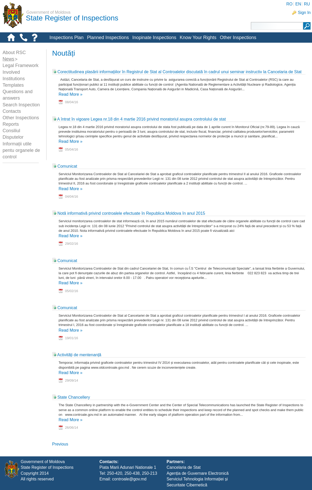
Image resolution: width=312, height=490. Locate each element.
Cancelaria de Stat (184, 467)
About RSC (14, 52)
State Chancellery (71, 397)
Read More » (71, 94)
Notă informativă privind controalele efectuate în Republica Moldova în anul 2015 (128, 213)
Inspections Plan (66, 37)
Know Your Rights (198, 37)
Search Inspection (21, 104)
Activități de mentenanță (76, 355)
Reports (11, 124)
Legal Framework (20, 65)
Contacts (12, 111)
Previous (60, 444)
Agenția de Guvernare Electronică (198, 473)
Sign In (304, 12)
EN (298, 4)
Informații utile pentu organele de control (21, 150)
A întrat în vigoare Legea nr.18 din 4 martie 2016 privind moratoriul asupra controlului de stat (139, 119)
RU (307, 4)
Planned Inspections (108, 37)
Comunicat (64, 166)
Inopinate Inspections (154, 37)
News (8, 59)
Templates (13, 85)
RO (289, 4)
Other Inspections (238, 37)
